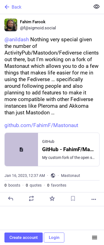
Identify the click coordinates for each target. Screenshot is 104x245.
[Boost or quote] (31, 198)
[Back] (44, 7)
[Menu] (95, 237)
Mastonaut (70, 175)
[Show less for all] (96, 6)
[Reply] (10, 198)
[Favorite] (52, 198)
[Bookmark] (73, 198)
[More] (93, 199)
